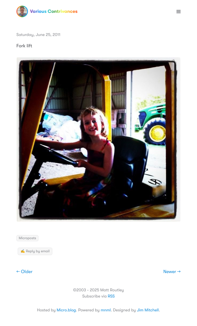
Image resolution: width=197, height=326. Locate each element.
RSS (111, 296)
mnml (106, 310)
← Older (24, 271)
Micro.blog (66, 310)
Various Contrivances (46, 11)
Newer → (172, 271)
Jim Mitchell (148, 310)
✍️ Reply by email (35, 251)
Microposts (27, 238)
